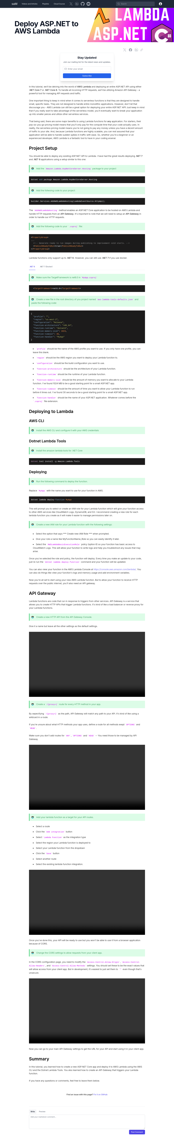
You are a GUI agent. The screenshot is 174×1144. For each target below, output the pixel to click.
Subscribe (87, 76)
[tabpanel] (87, 1121)
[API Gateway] (87, 593)
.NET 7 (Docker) (46, 267)
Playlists (45, 4)
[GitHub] (83, 4)
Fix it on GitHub (100, 1094)
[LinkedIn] (77, 4)
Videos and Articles (29, 4)
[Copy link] (142, 50)
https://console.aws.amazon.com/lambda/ (115, 569)
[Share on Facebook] (130, 50)
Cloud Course (59, 4)
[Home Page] (14, 4)
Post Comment (137, 1132)
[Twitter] (71, 4)
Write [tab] (33, 1112)
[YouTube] (88, 4)
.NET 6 (32, 267)
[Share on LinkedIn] (136, 50)
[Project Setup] (87, 148)
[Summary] (87, 1058)
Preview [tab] (42, 1112)
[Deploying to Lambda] (87, 411)
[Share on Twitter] (125, 50)
